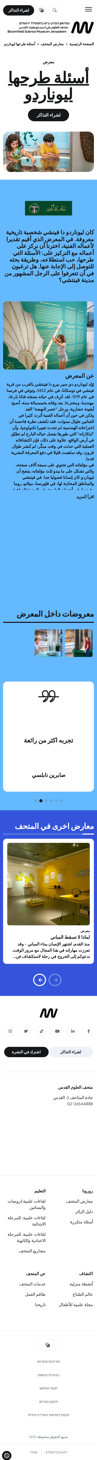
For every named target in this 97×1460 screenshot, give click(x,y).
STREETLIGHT (56, 1452)
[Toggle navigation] (88, 9)
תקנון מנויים (48, 1402)
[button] (61, 800)
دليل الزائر (84, 1211)
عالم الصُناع (83, 1294)
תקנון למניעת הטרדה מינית (48, 1415)
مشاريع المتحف (32, 1251)
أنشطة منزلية (81, 1284)
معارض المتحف (52, 44)
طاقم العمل (35, 1294)
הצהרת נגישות (48, 1375)
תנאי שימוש (48, 1388)
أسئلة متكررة (81, 1222)
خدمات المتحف (32, 1284)
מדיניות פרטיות (48, 1362)
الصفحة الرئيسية (81, 44)
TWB (33, 1452)
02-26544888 (80, 1103)
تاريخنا (40, 1304)
